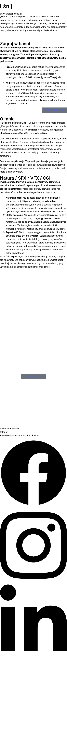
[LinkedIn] (33, 660)
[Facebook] (33, 505)
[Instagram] (33, 582)
